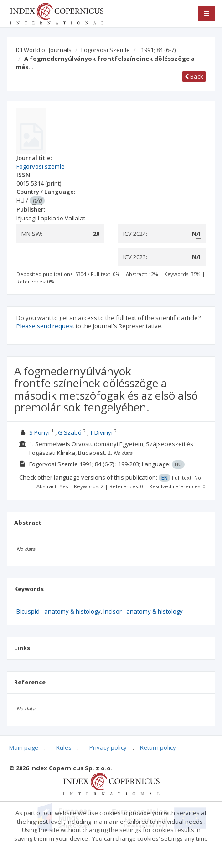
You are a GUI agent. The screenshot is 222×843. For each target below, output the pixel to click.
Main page (23, 747)
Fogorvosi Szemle (105, 50)
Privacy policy (108, 747)
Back (194, 76)
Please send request (45, 326)
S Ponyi (39, 432)
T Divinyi (101, 432)
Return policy (158, 747)
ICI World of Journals (44, 50)
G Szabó (70, 432)
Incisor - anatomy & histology (143, 611)
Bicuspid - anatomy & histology (58, 611)
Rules (64, 747)
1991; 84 (158, 50)
